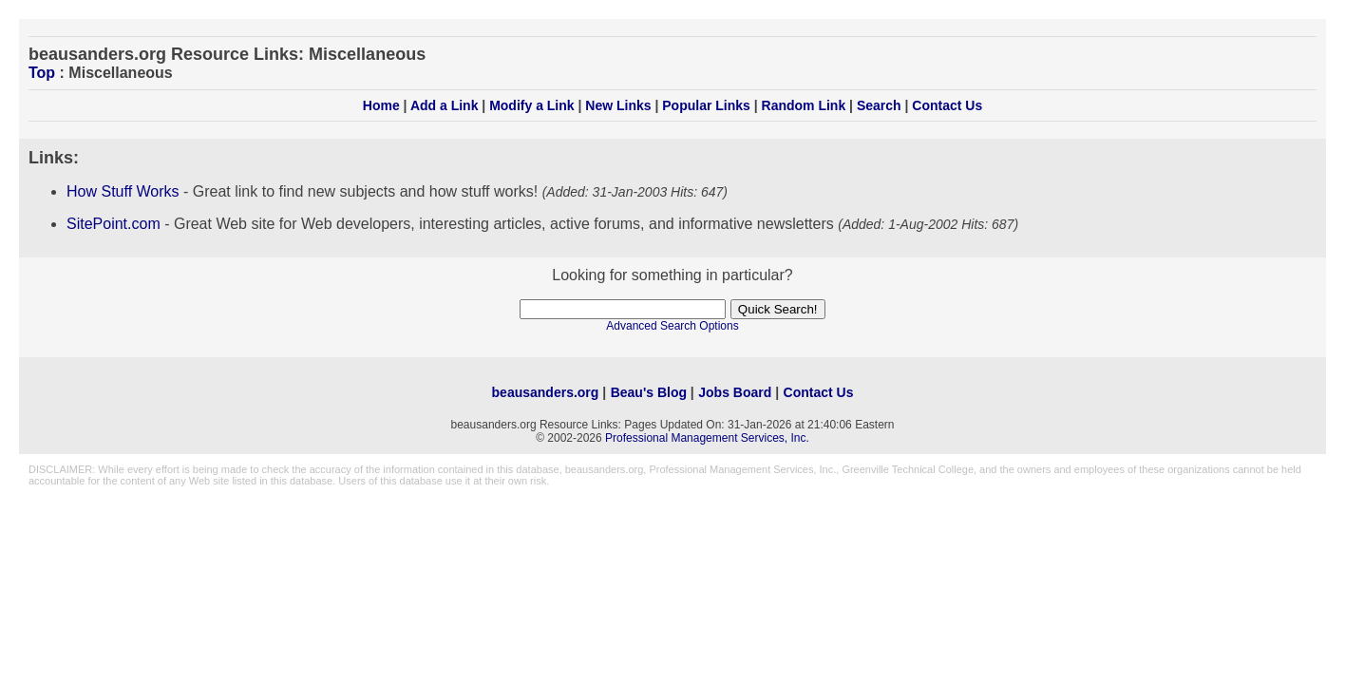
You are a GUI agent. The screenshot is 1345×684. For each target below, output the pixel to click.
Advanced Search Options (672, 325)
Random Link (804, 105)
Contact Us (947, 105)
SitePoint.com (113, 224)
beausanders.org (545, 392)
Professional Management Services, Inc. (707, 438)
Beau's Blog (649, 392)
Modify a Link (531, 105)
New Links (618, 105)
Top (41, 73)
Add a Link (444, 105)
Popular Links (706, 105)
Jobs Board (734, 392)
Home (381, 105)
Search (879, 105)
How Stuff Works (123, 191)
